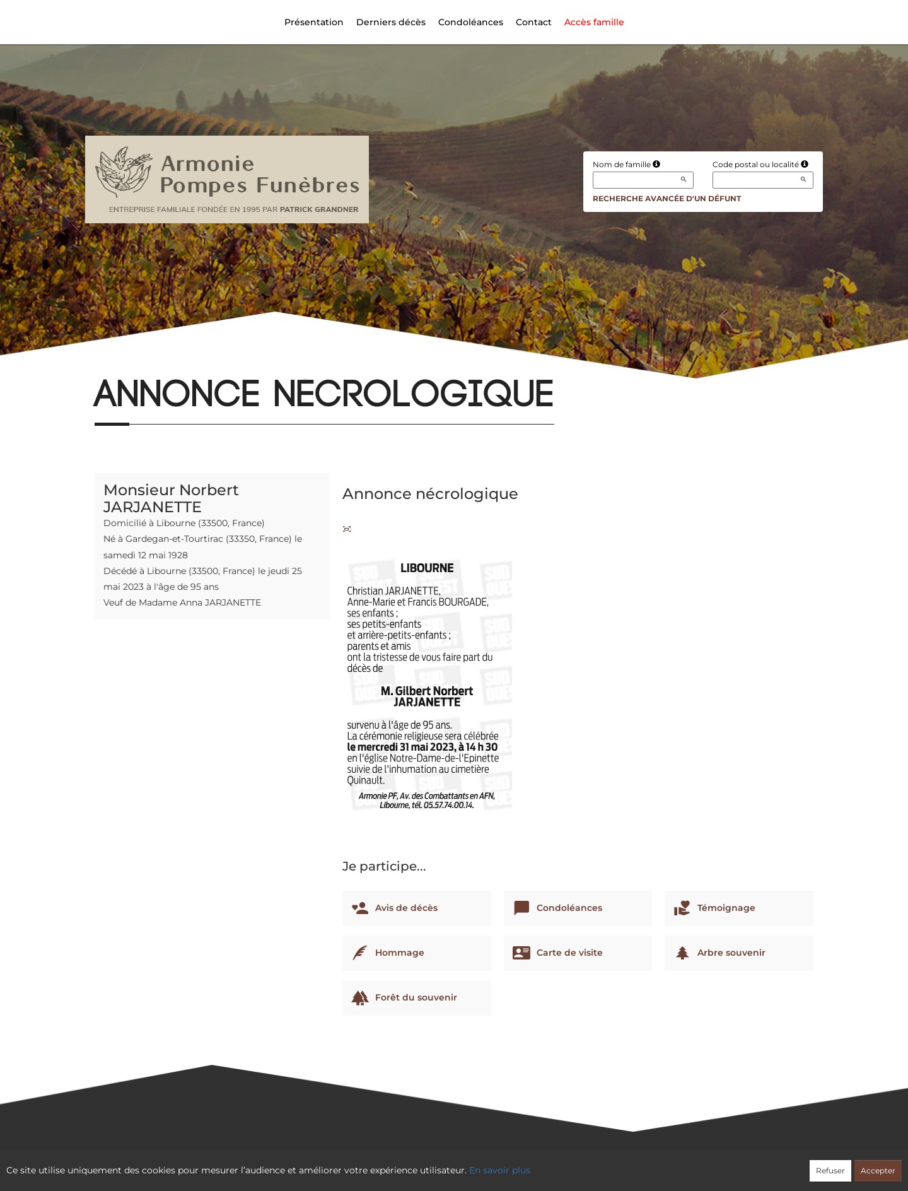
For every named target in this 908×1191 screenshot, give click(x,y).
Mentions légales (568, 1164)
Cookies (505, 1164)
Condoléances (470, 22)
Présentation (314, 22)
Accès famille (594, 22)
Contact (534, 22)
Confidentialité (448, 1164)
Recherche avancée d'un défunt (667, 198)
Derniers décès (391, 22)
